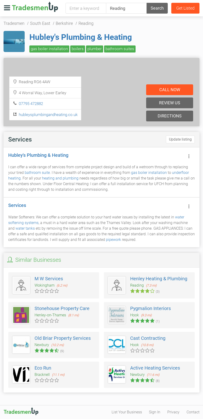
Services (17, 205)
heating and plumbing (60, 178)
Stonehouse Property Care (62, 308)
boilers (78, 48)
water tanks (25, 228)
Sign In (154, 412)
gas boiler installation (49, 48)
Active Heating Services (155, 368)
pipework (113, 239)
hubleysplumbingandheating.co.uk (48, 114)
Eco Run (43, 368)
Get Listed (185, 8)
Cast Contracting (147, 338)
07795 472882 (31, 103)
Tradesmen (14, 23)
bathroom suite (37, 172)
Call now (169, 89)
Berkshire (64, 23)
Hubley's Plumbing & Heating (80, 37)
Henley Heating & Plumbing (158, 278)
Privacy (173, 412)
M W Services (49, 278)
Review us (169, 102)
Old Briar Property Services (63, 338)
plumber (94, 48)
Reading (86, 23)
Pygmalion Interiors (150, 308)
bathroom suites (119, 48)
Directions (170, 115)
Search (157, 8)
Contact (193, 412)
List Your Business (127, 412)
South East (40, 23)
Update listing (180, 139)
